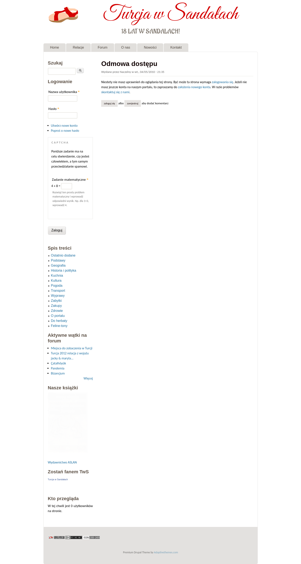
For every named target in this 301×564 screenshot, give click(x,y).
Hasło (53, 109)
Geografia (58, 265)
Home (54, 47)
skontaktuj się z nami (115, 92)
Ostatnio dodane (63, 255)
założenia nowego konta (194, 87)
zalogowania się (222, 82)
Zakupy (56, 305)
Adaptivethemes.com (166, 552)
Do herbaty (59, 321)
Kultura (56, 280)
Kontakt (176, 47)
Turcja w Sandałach (170, 14)
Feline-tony (59, 326)
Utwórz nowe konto (64, 126)
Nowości (150, 47)
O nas (125, 47)
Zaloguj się (109, 103)
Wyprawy (58, 295)
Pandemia (57, 368)
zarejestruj (132, 103)
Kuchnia (57, 275)
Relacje (78, 47)
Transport (58, 290)
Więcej (88, 378)
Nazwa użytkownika (64, 92)
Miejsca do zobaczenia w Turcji (71, 348)
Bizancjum (58, 373)
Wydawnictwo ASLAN (62, 462)
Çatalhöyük (58, 363)
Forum (102, 47)
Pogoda (56, 285)
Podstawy (58, 260)
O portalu (58, 315)
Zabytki (56, 300)
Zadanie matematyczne (70, 179)
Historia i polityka (63, 270)
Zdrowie (57, 310)
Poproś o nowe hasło (65, 131)
